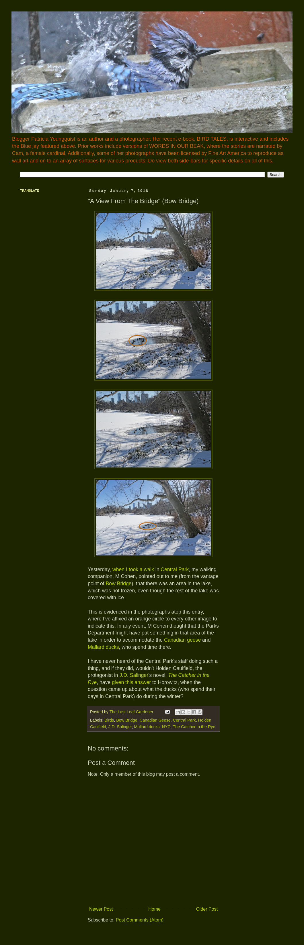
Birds (109, 720)
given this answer (131, 682)
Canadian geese (182, 640)
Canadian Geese (155, 720)
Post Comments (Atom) (139, 920)
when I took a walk (133, 569)
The (172, 675)
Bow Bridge (119, 583)
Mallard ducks (103, 647)
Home (154, 909)
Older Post (207, 909)
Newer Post (101, 909)
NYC (166, 726)
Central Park (175, 569)
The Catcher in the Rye (194, 726)
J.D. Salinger (134, 675)
